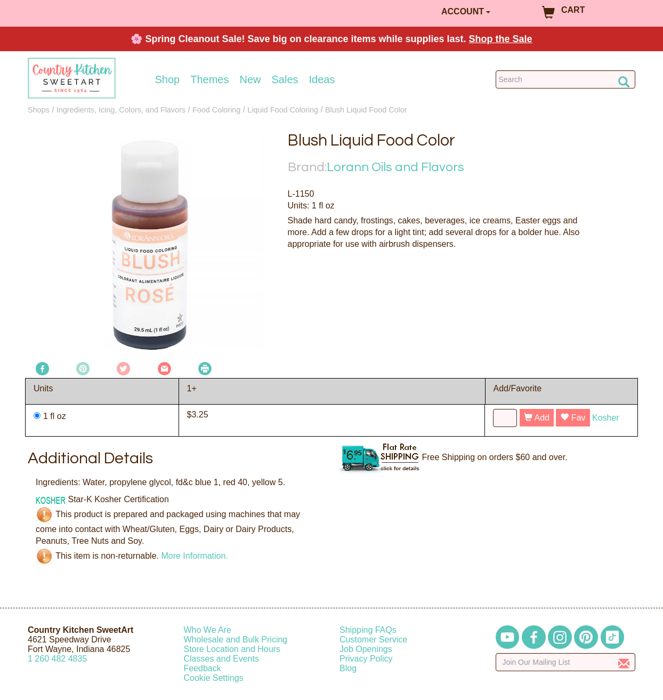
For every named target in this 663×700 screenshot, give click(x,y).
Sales (285, 79)
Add (536, 417)
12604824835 (57, 658)
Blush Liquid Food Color (366, 110)
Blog (348, 668)
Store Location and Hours (232, 649)
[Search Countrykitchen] (566, 79)
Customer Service (373, 639)
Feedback (202, 668)
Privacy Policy (366, 658)
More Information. (194, 555)
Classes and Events (221, 658)
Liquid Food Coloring (282, 110)
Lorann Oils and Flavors (395, 167)
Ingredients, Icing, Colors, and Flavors (120, 110)
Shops (39, 110)
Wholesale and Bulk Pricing (236, 639)
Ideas (322, 79)
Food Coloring (216, 110)
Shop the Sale (500, 39)
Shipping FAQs (368, 629)
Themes (209, 79)
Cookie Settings (214, 677)
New (250, 79)
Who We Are (208, 629)
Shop (167, 79)
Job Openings (365, 649)
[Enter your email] (566, 662)
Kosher (605, 417)
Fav (572, 417)
